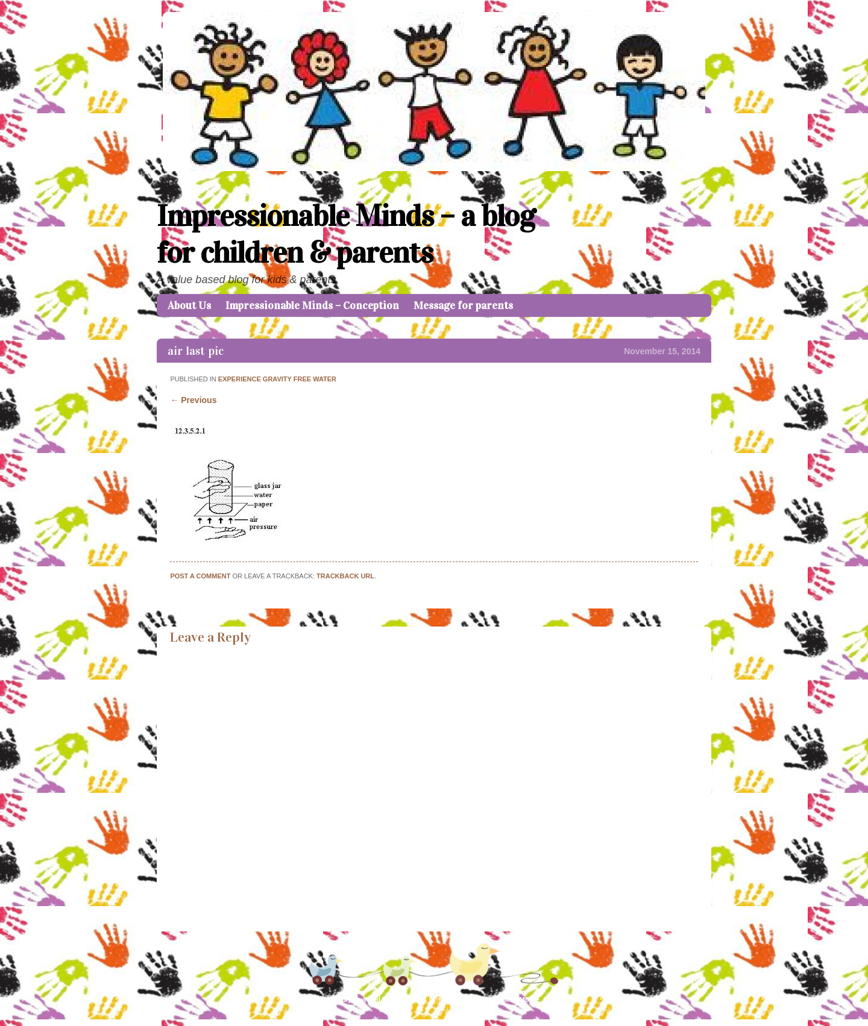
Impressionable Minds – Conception (312, 305)
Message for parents (463, 305)
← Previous (193, 400)
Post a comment (200, 576)
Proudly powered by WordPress (377, 999)
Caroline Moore (515, 999)
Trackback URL (345, 576)
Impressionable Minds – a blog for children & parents (346, 234)
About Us (189, 305)
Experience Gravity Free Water (277, 379)
